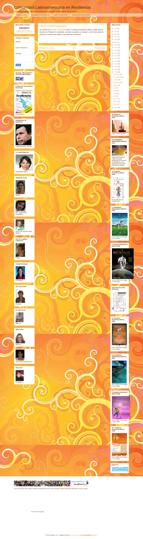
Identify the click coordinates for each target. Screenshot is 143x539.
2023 (116, 31)
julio (115, 88)
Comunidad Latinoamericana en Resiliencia (52, 7)
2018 (116, 45)
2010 (116, 66)
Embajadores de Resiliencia (40, 15)
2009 (116, 69)
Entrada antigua (100, 48)
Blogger (95, 535)
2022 (116, 34)
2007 (116, 107)
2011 (116, 64)
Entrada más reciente (46, 48)
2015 (116, 53)
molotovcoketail (75, 535)
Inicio (74, 48)
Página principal (21, 15)
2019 (116, 42)
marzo (116, 99)
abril (115, 96)
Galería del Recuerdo (61, 15)
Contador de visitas (24, 30)
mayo (115, 93)
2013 (116, 58)
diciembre (117, 74)
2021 (116, 37)
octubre (116, 80)
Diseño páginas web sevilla (24, 32)
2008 (116, 72)
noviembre (117, 77)
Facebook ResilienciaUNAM (81, 15)
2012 (116, 61)
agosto (116, 85)
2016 (116, 50)
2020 (116, 39)
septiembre (117, 82)
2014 (116, 56)
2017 (116, 47)
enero (116, 104)
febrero (116, 101)
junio (115, 90)
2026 (116, 28)
